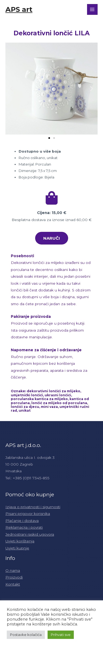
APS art (18, 9)
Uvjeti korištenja (19, 541)
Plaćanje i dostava (22, 520)
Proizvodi (14, 577)
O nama (12, 570)
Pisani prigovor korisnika (27, 513)
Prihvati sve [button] (61, 634)
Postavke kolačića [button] (26, 634)
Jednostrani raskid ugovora (29, 534)
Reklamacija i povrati (24, 527)
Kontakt (12, 584)
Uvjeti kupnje (17, 548)
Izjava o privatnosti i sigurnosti (32, 507)
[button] (49, 138)
